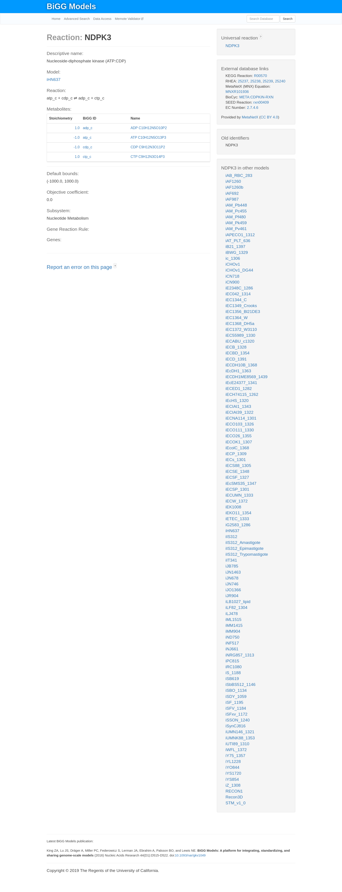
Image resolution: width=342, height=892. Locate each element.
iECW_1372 (237, 501)
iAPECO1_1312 (240, 234)
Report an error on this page (80, 267)
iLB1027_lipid (238, 601)
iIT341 (231, 560)
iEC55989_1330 (240, 335)
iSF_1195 (234, 702)
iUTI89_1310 (237, 744)
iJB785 (232, 566)
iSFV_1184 (236, 708)
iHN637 (53, 79)
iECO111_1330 (240, 430)
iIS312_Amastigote (243, 542)
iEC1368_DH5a (240, 323)
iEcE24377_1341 (241, 382)
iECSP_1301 (237, 489)
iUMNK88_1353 (240, 738)
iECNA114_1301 (241, 418)
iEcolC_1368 (237, 448)
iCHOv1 (233, 264)
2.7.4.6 (252, 108)
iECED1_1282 (239, 388)
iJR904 (232, 595)
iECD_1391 (236, 359)
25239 (268, 81)
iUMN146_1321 (240, 732)
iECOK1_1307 (239, 442)
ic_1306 (233, 258)
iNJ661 (232, 649)
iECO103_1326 (240, 424)
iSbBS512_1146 (240, 684)
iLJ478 (232, 613)
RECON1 (234, 791)
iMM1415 (234, 625)
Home (56, 19)
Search (287, 19)
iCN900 (232, 282)
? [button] (115, 266)
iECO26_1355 (238, 436)
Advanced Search (77, 19)
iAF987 (232, 199)
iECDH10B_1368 (241, 365)
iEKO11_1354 (238, 513)
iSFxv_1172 (236, 714)
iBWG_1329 (237, 252)
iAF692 (232, 193)
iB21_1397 (235, 246)
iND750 (232, 637)
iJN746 (232, 584)
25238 (255, 81)
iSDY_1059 (236, 696)
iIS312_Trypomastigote (247, 554)
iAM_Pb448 (236, 205)
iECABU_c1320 (240, 341)
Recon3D (234, 797)
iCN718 (232, 276)
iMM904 (233, 631)
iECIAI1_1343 (238, 406)
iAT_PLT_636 (238, 240)
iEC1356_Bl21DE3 (243, 311)
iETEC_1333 (237, 518)
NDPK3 (232, 45)
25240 (280, 81)
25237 (243, 81)
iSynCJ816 (236, 726)
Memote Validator (128, 19)
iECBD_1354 (238, 353)
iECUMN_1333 (239, 495)
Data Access (102, 19)
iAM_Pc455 (236, 211)
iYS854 (232, 779)
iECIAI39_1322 (239, 412)
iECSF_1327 (237, 477)
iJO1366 (233, 590)
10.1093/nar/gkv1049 (190, 855)
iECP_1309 (236, 453)
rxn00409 (261, 102)
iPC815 (232, 661)
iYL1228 (233, 761)
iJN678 (232, 578)
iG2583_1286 (238, 525)
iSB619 (232, 678)
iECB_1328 (236, 347)
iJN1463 (233, 572)
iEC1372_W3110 (241, 329)
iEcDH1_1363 (238, 371)
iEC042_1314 (238, 294)
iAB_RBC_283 (239, 175)
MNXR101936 (237, 92)
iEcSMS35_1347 (241, 483)
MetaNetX (250, 117)
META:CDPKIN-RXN (256, 97)
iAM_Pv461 (236, 228)
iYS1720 (233, 773)
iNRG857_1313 (240, 655)
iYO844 (232, 767)
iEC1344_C (236, 299)
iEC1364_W (237, 317)
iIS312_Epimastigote (244, 548)
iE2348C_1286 (239, 288)
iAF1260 (233, 181)
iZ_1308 (233, 785)
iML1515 (233, 619)
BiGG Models (71, 6)
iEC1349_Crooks (241, 305)
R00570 (260, 76)
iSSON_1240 (238, 720)
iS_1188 (233, 672)
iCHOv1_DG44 (239, 270)
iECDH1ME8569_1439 (246, 376)
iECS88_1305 (238, 465)
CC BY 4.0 (269, 117)
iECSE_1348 (237, 471)
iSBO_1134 (236, 690)
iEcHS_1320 (237, 400)
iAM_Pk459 (236, 222)
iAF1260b (234, 187)
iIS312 (231, 536)
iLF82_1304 (236, 607)
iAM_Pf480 (236, 217)
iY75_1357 (235, 755)
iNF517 (232, 643)
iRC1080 (234, 667)
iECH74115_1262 (242, 394)
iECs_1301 (236, 459)
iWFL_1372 (236, 749)
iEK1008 (233, 507)
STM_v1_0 (236, 803)
